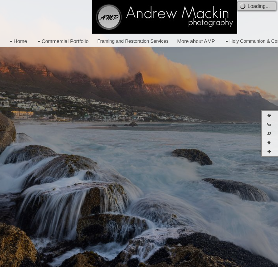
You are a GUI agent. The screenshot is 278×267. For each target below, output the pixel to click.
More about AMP (196, 41)
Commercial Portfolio (62, 41)
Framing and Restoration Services (133, 41)
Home (17, 41)
